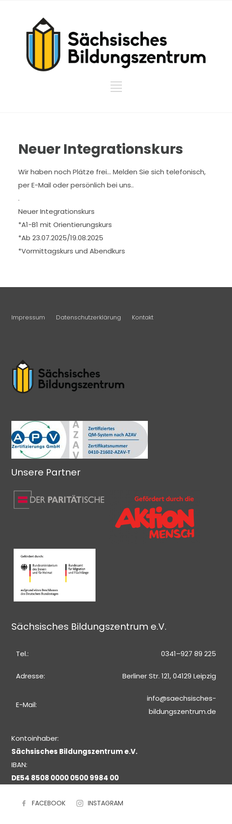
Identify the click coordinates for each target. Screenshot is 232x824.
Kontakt (142, 317)
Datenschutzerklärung (88, 317)
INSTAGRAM (105, 803)
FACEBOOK (49, 803)
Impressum (28, 317)
